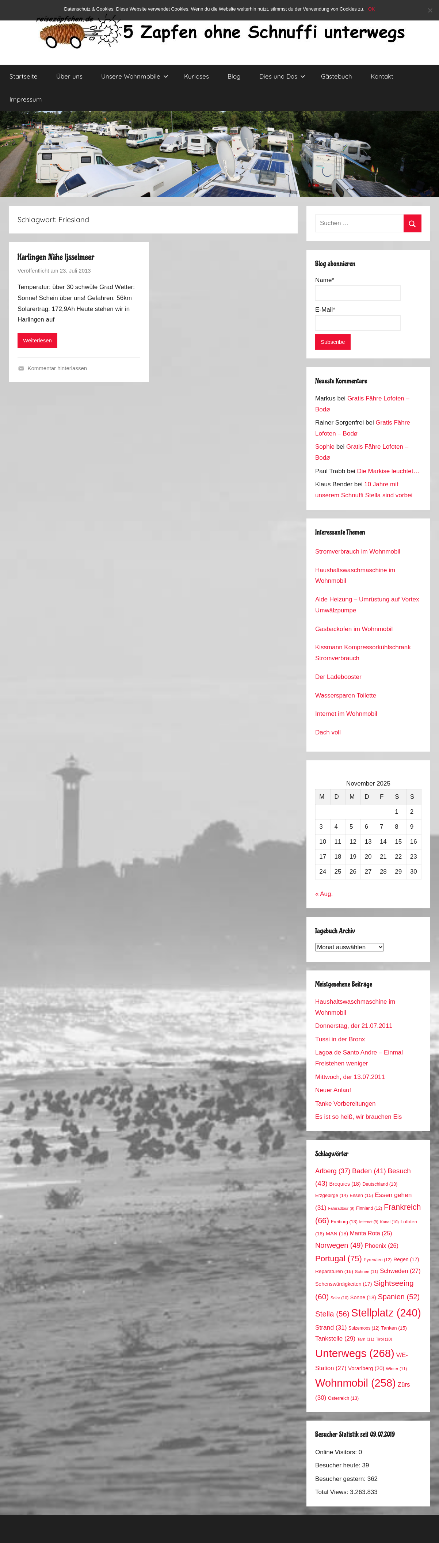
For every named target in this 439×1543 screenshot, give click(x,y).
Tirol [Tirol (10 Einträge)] (384, 1339)
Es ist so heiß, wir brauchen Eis (358, 1116)
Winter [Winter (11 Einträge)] (396, 1368)
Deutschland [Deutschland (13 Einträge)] (379, 1184)
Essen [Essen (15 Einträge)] (361, 1195)
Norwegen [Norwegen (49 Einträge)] (339, 1245)
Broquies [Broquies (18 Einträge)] (345, 1184)
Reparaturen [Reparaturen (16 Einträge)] (334, 1271)
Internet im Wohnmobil (346, 713)
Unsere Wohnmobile (134, 76)
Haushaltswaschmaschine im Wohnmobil (355, 576)
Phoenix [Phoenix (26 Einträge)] (381, 1245)
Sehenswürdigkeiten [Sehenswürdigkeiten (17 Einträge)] (343, 1284)
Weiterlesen (37, 340)
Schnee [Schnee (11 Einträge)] (366, 1271)
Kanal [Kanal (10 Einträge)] (389, 1222)
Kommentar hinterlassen (57, 368)
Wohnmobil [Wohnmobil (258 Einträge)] (355, 1383)
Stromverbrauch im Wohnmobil (357, 551)
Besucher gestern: (341, 1478)
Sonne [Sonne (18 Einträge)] (363, 1297)
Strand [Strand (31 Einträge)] (331, 1327)
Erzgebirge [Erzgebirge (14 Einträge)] (331, 1195)
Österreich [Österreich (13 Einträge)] (343, 1398)
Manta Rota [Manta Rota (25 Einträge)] (371, 1233)
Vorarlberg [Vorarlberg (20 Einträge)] (366, 1368)
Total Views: (332, 1492)
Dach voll (328, 732)
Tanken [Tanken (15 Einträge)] (394, 1328)
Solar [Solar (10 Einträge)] (339, 1298)
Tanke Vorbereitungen (345, 1103)
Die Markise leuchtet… (388, 471)
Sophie (325, 446)
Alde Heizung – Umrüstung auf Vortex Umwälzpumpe (367, 605)
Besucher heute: (338, 1465)
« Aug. (324, 893)
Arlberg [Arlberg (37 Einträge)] (332, 1171)
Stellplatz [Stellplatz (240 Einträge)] (386, 1313)
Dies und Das (282, 76)
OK (371, 9)
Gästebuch (336, 76)
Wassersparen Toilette (345, 695)
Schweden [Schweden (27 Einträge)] (400, 1271)
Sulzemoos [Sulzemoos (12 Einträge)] (363, 1328)
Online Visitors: (337, 1452)
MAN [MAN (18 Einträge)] (337, 1233)
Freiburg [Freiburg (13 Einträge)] (344, 1221)
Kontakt (382, 76)
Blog (234, 76)
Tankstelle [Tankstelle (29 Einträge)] (335, 1338)
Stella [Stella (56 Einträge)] (332, 1314)
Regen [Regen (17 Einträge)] (406, 1259)
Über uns (69, 76)
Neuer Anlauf (333, 1090)
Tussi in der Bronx (340, 1039)
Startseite (23, 76)
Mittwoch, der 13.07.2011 (350, 1076)
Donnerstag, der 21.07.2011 (354, 1025)
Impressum (25, 99)
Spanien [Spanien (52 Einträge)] (399, 1297)
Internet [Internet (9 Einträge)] (368, 1222)
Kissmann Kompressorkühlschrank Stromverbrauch (363, 653)
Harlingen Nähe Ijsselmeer (56, 257)
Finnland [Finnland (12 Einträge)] (369, 1208)
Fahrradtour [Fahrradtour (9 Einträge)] (341, 1208)
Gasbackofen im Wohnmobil (354, 629)
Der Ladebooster (338, 676)
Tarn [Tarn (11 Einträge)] (365, 1339)
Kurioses (196, 76)
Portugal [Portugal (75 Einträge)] (338, 1258)
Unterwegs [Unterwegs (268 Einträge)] (354, 1353)
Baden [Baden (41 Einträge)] (369, 1171)
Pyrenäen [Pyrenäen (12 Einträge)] (378, 1259)
